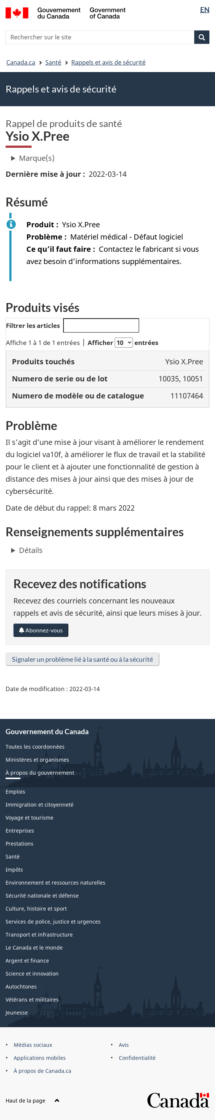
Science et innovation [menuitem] (32, 973)
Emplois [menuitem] (15, 791)
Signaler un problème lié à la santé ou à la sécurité (82, 659)
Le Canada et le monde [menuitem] (34, 947)
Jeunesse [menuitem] (17, 1012)
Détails (31, 550)
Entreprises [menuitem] (20, 830)
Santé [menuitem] (13, 856)
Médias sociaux (33, 1044)
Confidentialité (137, 1057)
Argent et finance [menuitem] (27, 960)
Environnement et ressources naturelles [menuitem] (55, 882)
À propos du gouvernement (40, 772)
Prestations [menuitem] (19, 843)
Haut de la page (33, 1100)
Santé (53, 62)
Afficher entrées (123, 343)
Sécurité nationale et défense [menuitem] (42, 895)
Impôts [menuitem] (14, 869)
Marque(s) (37, 158)
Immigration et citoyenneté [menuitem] (40, 804)
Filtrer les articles (72, 325)
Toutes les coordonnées (35, 746)
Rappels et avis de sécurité (108, 62)
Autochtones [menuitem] (21, 986)
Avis (124, 1044)
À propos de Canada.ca (42, 1070)
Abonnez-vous (41, 630)
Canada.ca (20, 62)
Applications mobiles (40, 1057)
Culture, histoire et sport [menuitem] (36, 908)
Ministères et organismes (37, 759)
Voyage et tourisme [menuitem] (29, 817)
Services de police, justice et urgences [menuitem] (53, 921)
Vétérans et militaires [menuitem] (32, 999)
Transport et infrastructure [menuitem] (39, 934)
